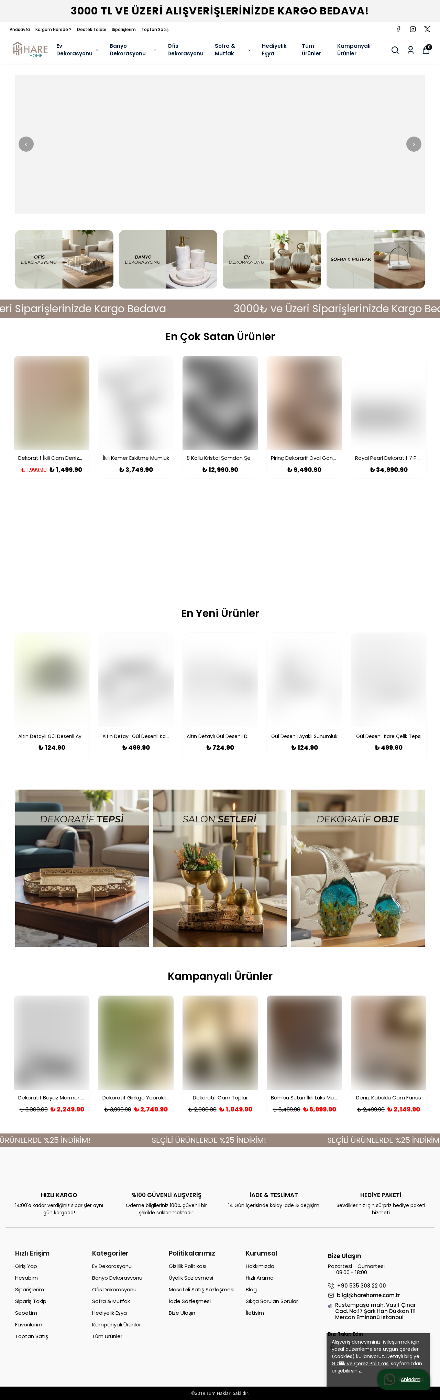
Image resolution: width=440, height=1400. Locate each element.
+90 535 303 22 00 (357, 1286)
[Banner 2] (220, 144)
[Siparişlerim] (410, 50)
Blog (251, 1289)
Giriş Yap (26, 1266)
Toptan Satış (154, 29)
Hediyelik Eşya (274, 49)
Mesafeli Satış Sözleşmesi (201, 1289)
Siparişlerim (124, 29)
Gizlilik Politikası (187, 1266)
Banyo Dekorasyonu (133, 49)
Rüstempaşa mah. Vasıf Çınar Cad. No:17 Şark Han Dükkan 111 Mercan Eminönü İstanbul (372, 1311)
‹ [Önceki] (26, 144)
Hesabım (26, 1277)
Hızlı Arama (260, 1277)
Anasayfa (20, 29)
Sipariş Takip (30, 1301)
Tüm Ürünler (311, 49)
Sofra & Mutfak (233, 49)
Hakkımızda (260, 1266)
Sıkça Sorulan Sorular (272, 1301)
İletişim (255, 1312)
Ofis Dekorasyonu (185, 49)
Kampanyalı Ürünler (354, 49)
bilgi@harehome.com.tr (364, 1295)
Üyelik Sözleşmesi (191, 1277)
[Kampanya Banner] (220, 544)
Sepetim (26, 1312)
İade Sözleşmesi (190, 1301)
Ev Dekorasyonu (77, 49)
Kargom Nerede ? (53, 29)
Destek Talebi (91, 29)
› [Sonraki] (413, 144)
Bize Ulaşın (182, 1312)
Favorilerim (28, 1324)
